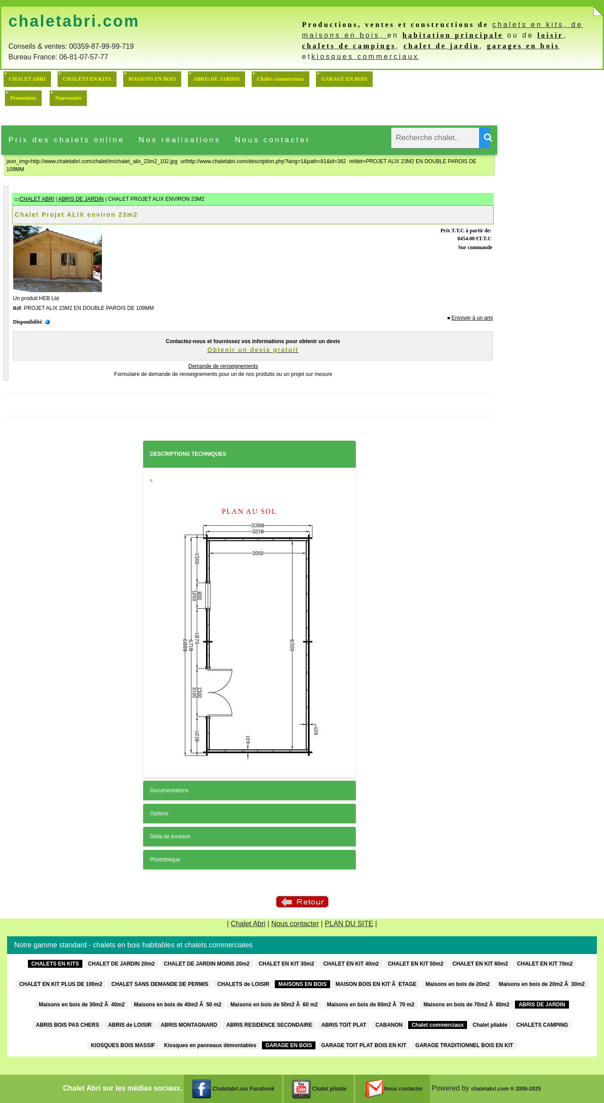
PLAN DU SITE (349, 923)
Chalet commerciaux (280, 79)
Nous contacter (272, 140)
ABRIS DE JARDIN (216, 79)
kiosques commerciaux (365, 56)
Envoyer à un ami (472, 318)
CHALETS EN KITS (87, 79)
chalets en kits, (531, 24)
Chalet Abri (248, 923)
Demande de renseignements (223, 366)
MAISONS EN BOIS (152, 79)
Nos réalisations (180, 140)
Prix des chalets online (66, 140)
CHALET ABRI (27, 79)
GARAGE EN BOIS (344, 79)
